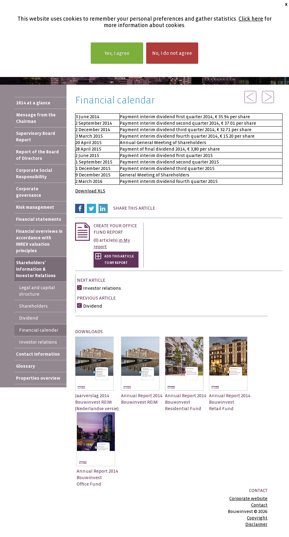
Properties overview (38, 378)
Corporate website (248, 498)
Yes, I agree (117, 53)
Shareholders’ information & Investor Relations (36, 269)
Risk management (35, 207)
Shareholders (33, 306)
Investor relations (38, 342)
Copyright (257, 517)
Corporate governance (28, 192)
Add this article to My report (119, 259)
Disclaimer (256, 524)
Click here (251, 19)
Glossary (25, 366)
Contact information (38, 354)
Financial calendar (38, 330)
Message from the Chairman (36, 118)
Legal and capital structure (37, 291)
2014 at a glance (33, 102)
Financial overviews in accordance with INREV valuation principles (39, 241)
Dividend (28, 318)
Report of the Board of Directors (37, 155)
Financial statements (38, 219)
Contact (259, 505)
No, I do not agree (172, 53)
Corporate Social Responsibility (34, 173)
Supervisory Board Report (35, 136)
